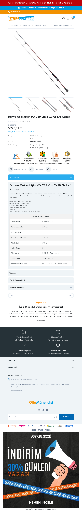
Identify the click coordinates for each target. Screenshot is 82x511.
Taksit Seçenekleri (17, 280)
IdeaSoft (29, 509)
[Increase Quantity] (71, 295)
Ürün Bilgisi (14, 177)
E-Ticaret (36, 509)
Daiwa (32, 139)
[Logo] (21, 18)
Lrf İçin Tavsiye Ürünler (38, 145)
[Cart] (72, 18)
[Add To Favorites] (17, 169)
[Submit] (66, 417)
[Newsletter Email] (41, 417)
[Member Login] (68, 18)
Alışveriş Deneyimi (16, 287)
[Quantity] (41, 295)
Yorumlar (13, 273)
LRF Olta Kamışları (37, 136)
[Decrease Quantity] (10, 295)
